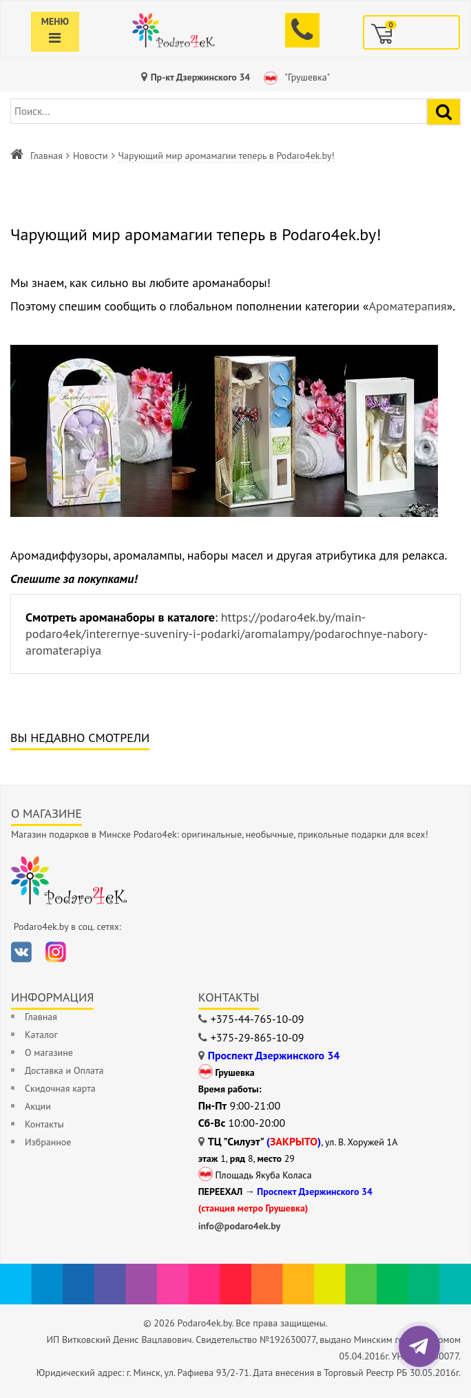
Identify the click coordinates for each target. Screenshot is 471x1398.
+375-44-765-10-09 (257, 1019)
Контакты (44, 1124)
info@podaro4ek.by (239, 1226)
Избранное (48, 1142)
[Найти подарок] (444, 111)
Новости (90, 155)
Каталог (41, 1034)
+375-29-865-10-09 (257, 1037)
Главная (46, 155)
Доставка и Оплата (64, 1070)
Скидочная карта (60, 1088)
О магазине (49, 1052)
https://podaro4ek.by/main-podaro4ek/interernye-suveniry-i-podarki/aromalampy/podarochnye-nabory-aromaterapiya (226, 633)
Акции (38, 1106)
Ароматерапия (407, 306)
